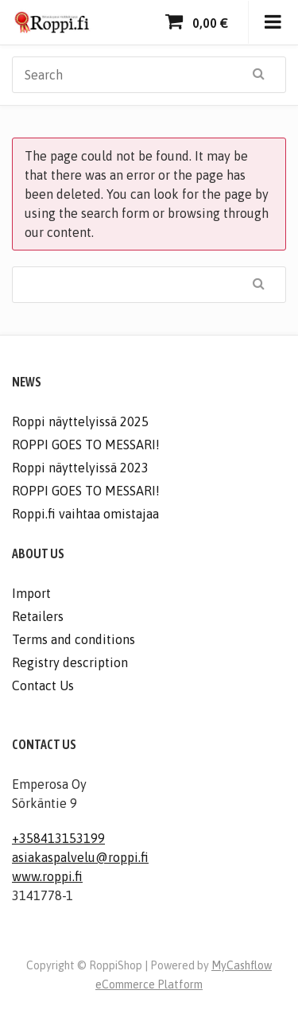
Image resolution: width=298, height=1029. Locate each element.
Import (31, 593)
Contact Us (43, 685)
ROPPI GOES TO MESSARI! (86, 444)
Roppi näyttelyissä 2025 (80, 421)
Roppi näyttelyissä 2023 (80, 467)
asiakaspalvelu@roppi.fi (80, 857)
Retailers (38, 616)
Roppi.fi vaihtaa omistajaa (85, 514)
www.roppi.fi (47, 876)
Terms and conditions (73, 639)
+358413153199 (58, 838)
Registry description (70, 662)
